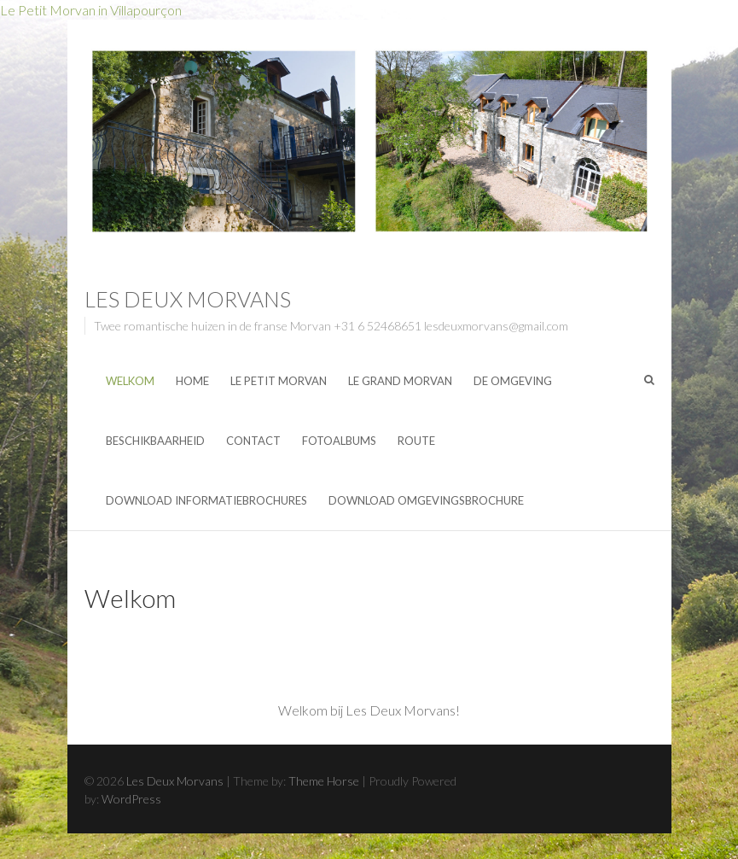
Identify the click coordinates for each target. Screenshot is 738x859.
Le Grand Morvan (400, 381)
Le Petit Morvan (278, 381)
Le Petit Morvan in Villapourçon (91, 10)
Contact (253, 440)
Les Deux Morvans (187, 299)
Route (416, 440)
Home (192, 381)
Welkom (130, 381)
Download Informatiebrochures (206, 500)
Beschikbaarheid (155, 440)
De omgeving (513, 381)
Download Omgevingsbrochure (426, 500)
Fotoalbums (339, 440)
